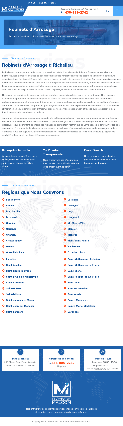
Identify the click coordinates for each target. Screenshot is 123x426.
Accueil (13, 36)
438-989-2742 (61, 363)
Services (24, 36)
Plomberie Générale (44, 36)
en (107, 11)
